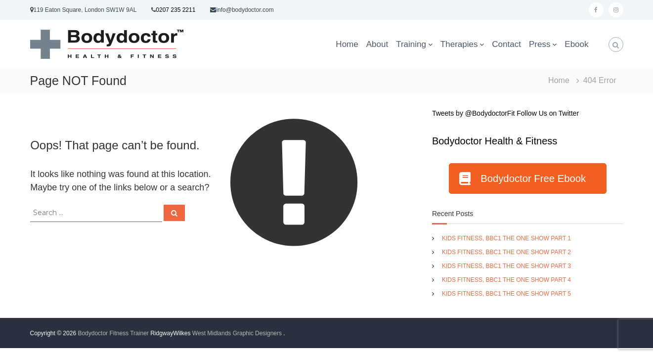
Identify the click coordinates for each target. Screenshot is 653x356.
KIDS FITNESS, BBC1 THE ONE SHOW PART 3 (506, 266)
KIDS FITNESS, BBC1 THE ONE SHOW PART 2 (506, 252)
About (377, 44)
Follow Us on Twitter (548, 113)
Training (411, 44)
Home (347, 44)
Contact (506, 44)
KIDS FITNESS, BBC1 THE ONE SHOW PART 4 (506, 279)
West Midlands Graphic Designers (237, 333)
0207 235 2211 (175, 9)
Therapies (459, 44)
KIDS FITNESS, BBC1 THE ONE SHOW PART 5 (506, 293)
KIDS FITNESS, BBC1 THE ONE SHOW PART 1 (506, 238)
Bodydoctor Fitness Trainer (113, 333)
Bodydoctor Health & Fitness (494, 140)
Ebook (576, 44)
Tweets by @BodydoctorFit (473, 113)
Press (539, 44)
